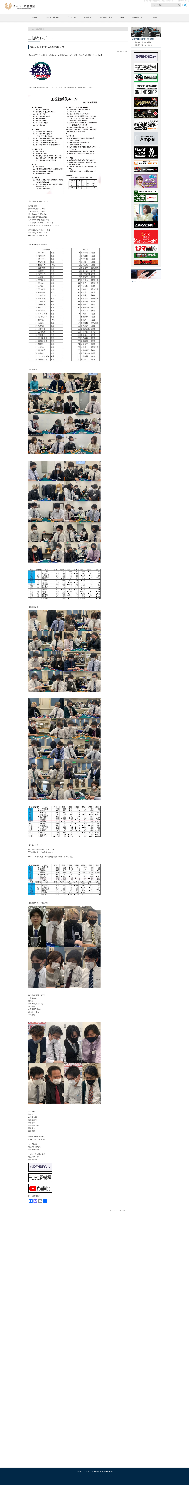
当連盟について (138, 17)
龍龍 (122, 17)
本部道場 (87, 17)
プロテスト (71, 17)
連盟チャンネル (106, 17)
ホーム (35, 17)
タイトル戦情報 (52, 17)
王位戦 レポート (122, 1210)
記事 (155, 17)
